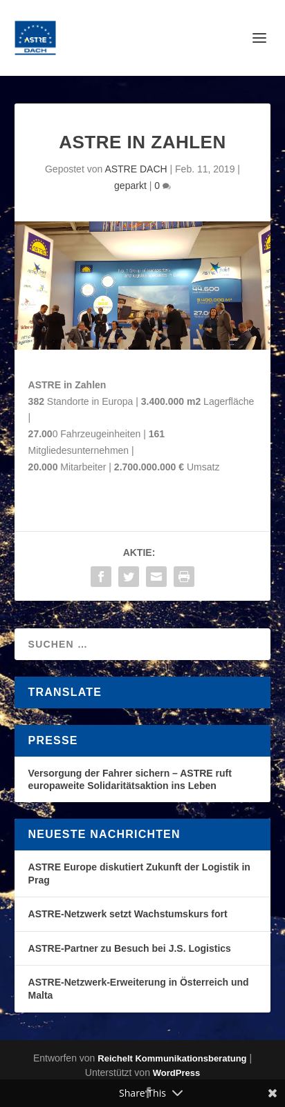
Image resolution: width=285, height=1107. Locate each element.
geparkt (130, 185)
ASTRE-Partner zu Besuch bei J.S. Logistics (129, 948)
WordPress (176, 1073)
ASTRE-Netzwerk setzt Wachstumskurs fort (128, 913)
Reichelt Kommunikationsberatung (172, 1058)
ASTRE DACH (135, 168)
